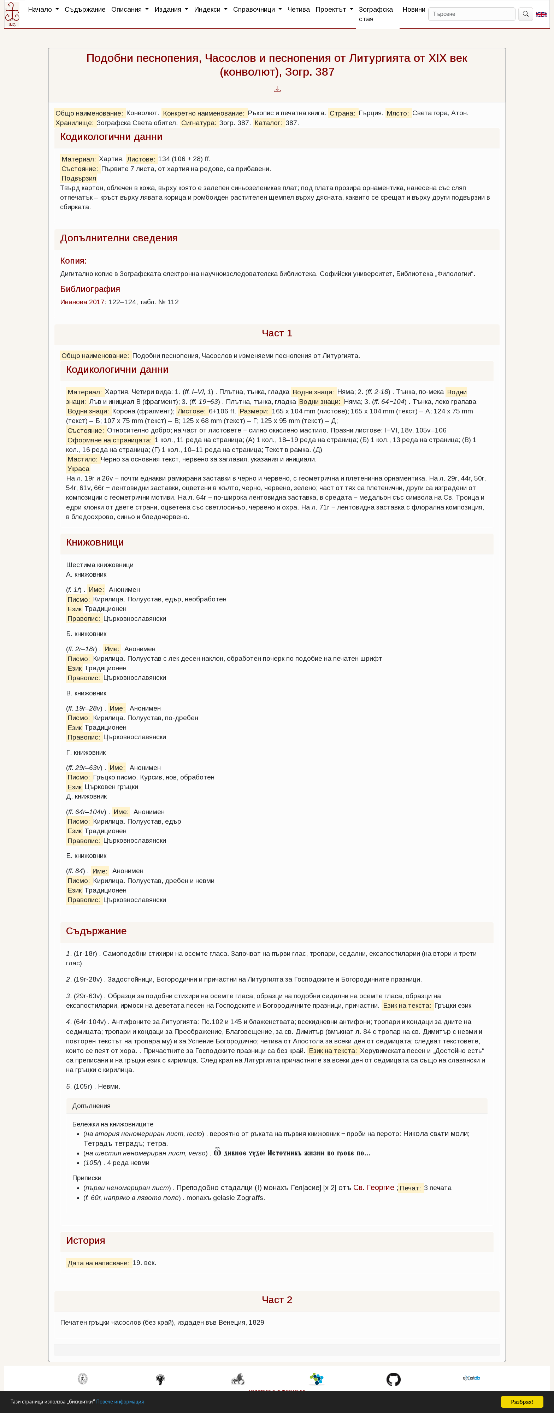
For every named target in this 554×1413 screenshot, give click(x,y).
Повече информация (131, 1402)
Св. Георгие (373, 1187)
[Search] (471, 14)
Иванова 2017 (82, 302)
